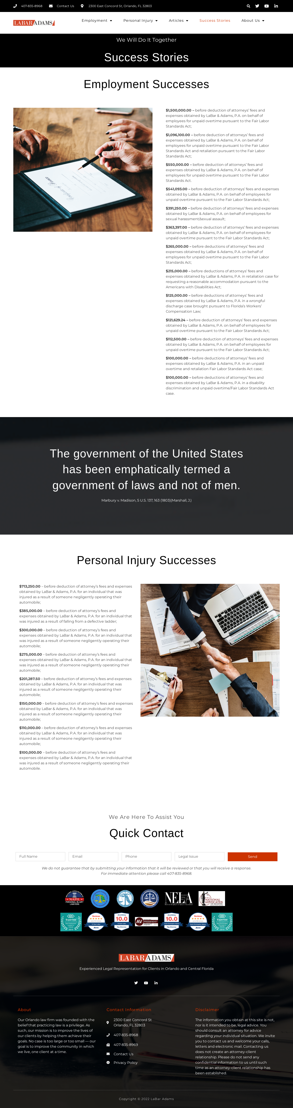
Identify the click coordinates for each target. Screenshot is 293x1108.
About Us (253, 21)
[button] (248, 6)
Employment (97, 21)
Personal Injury (140, 21)
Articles (178, 21)
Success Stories (215, 20)
